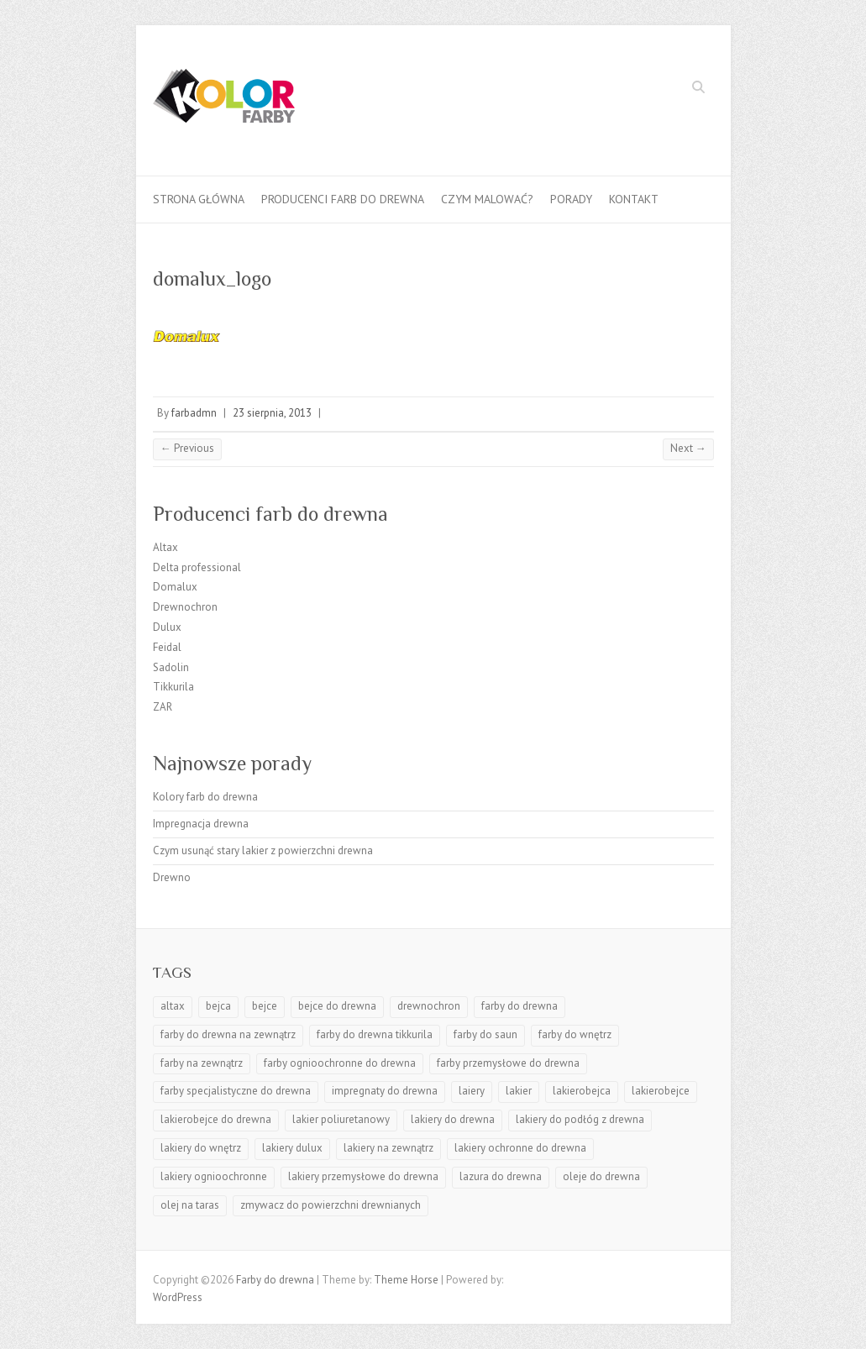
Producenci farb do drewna (342, 199)
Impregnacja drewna (201, 823)
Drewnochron (185, 607)
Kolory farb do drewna (205, 797)
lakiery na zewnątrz (388, 1148)
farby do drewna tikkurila (375, 1034)
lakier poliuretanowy (341, 1119)
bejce (264, 1006)
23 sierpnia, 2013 (272, 413)
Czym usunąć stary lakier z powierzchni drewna (263, 850)
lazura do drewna (500, 1176)
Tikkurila (173, 687)
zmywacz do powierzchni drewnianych (330, 1205)
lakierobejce (661, 1091)
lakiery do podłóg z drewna (580, 1119)
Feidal (167, 647)
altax (172, 1006)
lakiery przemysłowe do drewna (363, 1176)
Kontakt (634, 199)
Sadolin (171, 667)
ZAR (162, 707)
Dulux (167, 627)
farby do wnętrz (574, 1034)
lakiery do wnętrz (200, 1148)
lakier (519, 1091)
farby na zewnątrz (201, 1063)
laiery (472, 1091)
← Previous (187, 448)
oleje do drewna (601, 1176)
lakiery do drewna (453, 1119)
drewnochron (428, 1006)
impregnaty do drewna (385, 1091)
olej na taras (189, 1205)
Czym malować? (487, 199)
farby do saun (485, 1034)
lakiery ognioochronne (213, 1176)
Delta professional (197, 567)
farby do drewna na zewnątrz (228, 1034)
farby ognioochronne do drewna (340, 1063)
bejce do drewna (337, 1006)
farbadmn (194, 413)
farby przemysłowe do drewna (508, 1063)
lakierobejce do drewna (215, 1119)
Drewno (172, 877)
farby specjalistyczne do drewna (235, 1091)
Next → (688, 448)
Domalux (175, 587)
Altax (165, 547)
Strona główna (198, 199)
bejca (218, 1006)
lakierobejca (582, 1091)
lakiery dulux (292, 1148)
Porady (571, 199)
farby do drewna (519, 1006)
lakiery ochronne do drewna (520, 1148)
